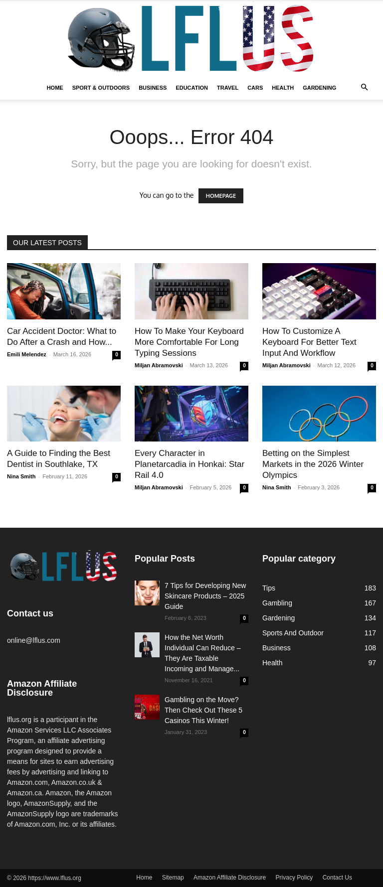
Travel (227, 88)
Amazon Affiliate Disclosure (229, 877)
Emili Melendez (26, 354)
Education (192, 88)
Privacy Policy (294, 877)
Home (55, 88)
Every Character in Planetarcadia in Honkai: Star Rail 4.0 (189, 464)
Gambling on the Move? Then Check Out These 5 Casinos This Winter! (203, 710)
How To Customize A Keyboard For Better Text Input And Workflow (309, 342)
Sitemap (173, 877)
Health (283, 88)
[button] (364, 88)
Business (153, 88)
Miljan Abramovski (159, 365)
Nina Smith (21, 476)
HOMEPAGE (221, 195)
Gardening (319, 88)
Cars (255, 88)
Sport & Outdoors (101, 88)
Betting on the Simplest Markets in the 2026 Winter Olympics (313, 464)
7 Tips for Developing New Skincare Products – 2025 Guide (205, 596)
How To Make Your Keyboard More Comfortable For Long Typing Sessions (189, 342)
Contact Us (337, 877)
